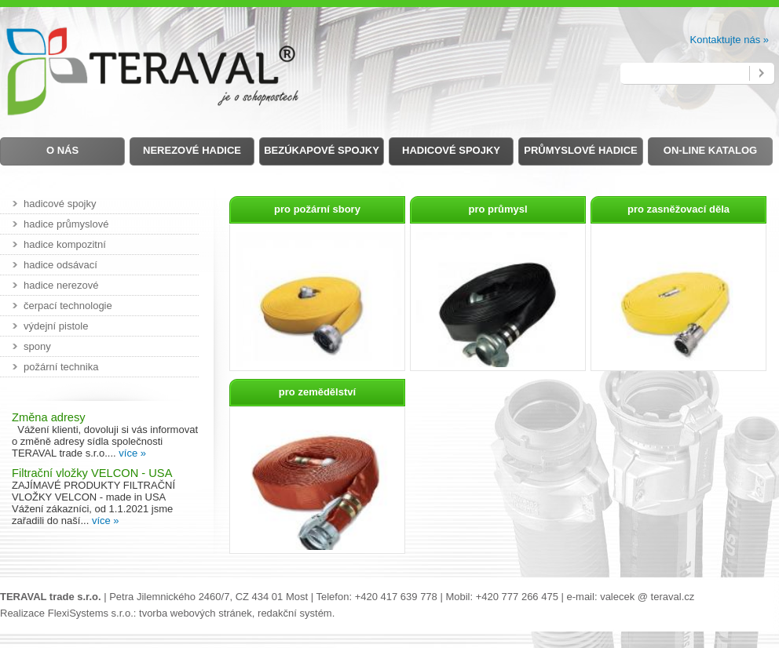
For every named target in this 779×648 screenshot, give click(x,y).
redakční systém (295, 613)
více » (132, 453)
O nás (62, 150)
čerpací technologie (68, 305)
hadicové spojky (60, 203)
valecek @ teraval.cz (647, 596)
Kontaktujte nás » (729, 40)
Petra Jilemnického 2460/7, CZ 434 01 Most (208, 596)
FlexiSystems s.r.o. (90, 613)
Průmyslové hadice (580, 150)
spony (37, 346)
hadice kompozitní (65, 244)
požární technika (61, 367)
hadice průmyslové (66, 224)
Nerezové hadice (192, 150)
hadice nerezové (61, 285)
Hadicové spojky (451, 150)
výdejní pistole (56, 326)
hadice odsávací (60, 265)
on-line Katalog (710, 150)
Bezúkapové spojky (321, 150)
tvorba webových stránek (195, 613)
